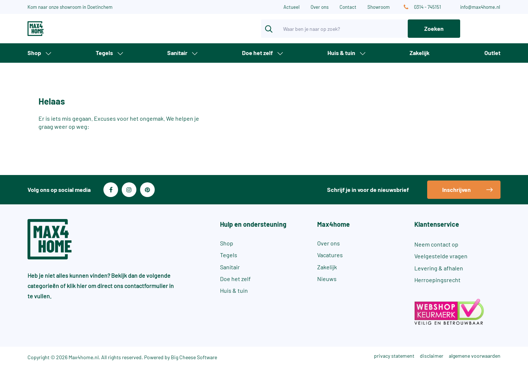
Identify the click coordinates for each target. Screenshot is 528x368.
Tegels (104, 52)
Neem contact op (436, 244)
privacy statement (394, 356)
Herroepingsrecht (437, 279)
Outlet (492, 52)
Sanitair (177, 52)
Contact (348, 7)
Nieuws (327, 278)
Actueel (291, 7)
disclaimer (431, 356)
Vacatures (330, 254)
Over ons (320, 7)
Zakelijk (420, 52)
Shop (34, 52)
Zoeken (434, 28)
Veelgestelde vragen (440, 255)
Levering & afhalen (438, 268)
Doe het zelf (257, 52)
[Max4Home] (62, 28)
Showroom (378, 7)
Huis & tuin (341, 52)
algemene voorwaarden (474, 356)
